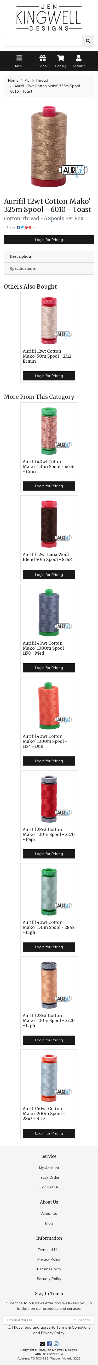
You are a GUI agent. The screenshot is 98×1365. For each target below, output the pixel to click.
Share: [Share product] (19, 227)
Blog (49, 1223)
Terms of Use (49, 1249)
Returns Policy (49, 1269)
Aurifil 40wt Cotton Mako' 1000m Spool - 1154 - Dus (45, 741)
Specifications (23, 268)
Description (20, 256)
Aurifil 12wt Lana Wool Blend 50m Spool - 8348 (47, 557)
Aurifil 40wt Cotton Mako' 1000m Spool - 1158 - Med (45, 648)
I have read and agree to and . (49, 1330)
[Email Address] (37, 1320)
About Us (49, 1213)
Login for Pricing (49, 239)
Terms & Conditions (73, 1327)
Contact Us (49, 1187)
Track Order (49, 1177)
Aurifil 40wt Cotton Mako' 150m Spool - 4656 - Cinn (48, 466)
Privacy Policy (49, 1259)
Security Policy (49, 1278)
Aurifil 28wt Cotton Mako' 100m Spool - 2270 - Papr (49, 834)
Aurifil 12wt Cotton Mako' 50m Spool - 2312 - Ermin (48, 356)
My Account (49, 1167)
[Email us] (42, 1343)
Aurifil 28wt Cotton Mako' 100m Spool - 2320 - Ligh (49, 1020)
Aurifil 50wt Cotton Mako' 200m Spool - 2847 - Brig (44, 1113)
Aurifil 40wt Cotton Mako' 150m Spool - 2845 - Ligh (48, 927)
